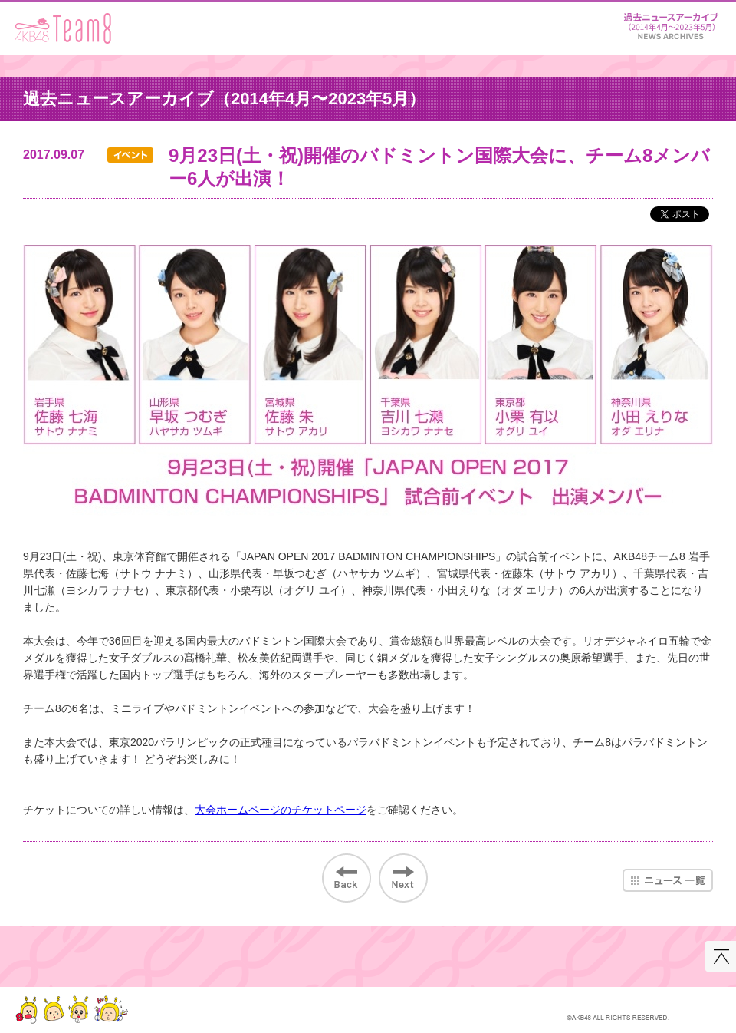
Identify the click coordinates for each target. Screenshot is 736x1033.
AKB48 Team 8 (63, 28)
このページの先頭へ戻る (720, 956)
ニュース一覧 (668, 880)
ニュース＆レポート (671, 23)
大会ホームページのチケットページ (280, 810)
